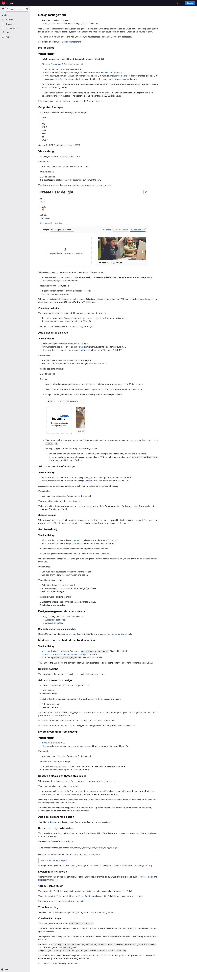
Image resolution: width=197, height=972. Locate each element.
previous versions (116, 553)
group (165, 877)
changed (163, 299)
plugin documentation (90, 901)
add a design (68, 501)
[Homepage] (3, 3)
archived (96, 928)
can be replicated (85, 634)
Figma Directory (100, 896)
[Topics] (15, 32)
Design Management (86, 42)
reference (110, 854)
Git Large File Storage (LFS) (69, 64)
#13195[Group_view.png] (71, 860)
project (56, 880)
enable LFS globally (127, 72)
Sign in (180, 3)
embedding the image (92, 865)
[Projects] (15, 20)
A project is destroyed (70, 620)
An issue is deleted (68, 623)
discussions (71, 685)
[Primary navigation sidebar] (3, 9)
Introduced (62, 651)
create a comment (118, 185)
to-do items (108, 799)
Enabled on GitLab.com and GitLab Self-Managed (79, 654)
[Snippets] (15, 37)
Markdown (85, 833)
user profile (156, 877)
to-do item (66, 822)
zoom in (99, 185)
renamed (79, 59)
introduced (88, 343)
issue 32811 (90, 145)
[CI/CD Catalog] (15, 28)
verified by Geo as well (136, 634)
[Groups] (15, 24)
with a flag (84, 651)
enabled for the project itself (137, 76)
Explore (11, 3)
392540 (62, 963)
